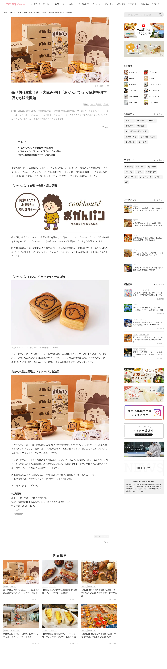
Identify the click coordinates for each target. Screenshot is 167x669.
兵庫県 (142, 120)
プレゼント (47, 4)
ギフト (158, 177)
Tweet (105, 127)
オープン (129, 172)
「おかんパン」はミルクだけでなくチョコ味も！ (41, 151)
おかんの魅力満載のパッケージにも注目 (37, 155)
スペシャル (156, 4)
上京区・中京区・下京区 (137, 131)
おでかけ (72, 4)
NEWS (56, 4)
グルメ (64, 4)
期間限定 (129, 167)
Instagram (18, 514)
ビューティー (110, 4)
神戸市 (130, 126)
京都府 (142, 126)
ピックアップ (35, 4)
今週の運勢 (151, 172)
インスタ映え (146, 177)
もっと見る (158, 114)
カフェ (140, 172)
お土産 (98, 536)
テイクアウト (131, 177)
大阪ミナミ (131, 137)
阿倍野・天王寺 (149, 137)
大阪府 (143, 142)
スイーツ (140, 167)
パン (106, 536)
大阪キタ (130, 142)
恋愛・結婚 (121, 4)
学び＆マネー (133, 4)
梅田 (153, 120)
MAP (69, 502)
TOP (5, 12)
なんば (130, 120)
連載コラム (145, 4)
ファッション (97, 4)
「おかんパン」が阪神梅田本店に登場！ (37, 147)
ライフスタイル (84, 4)
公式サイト (18, 510)
